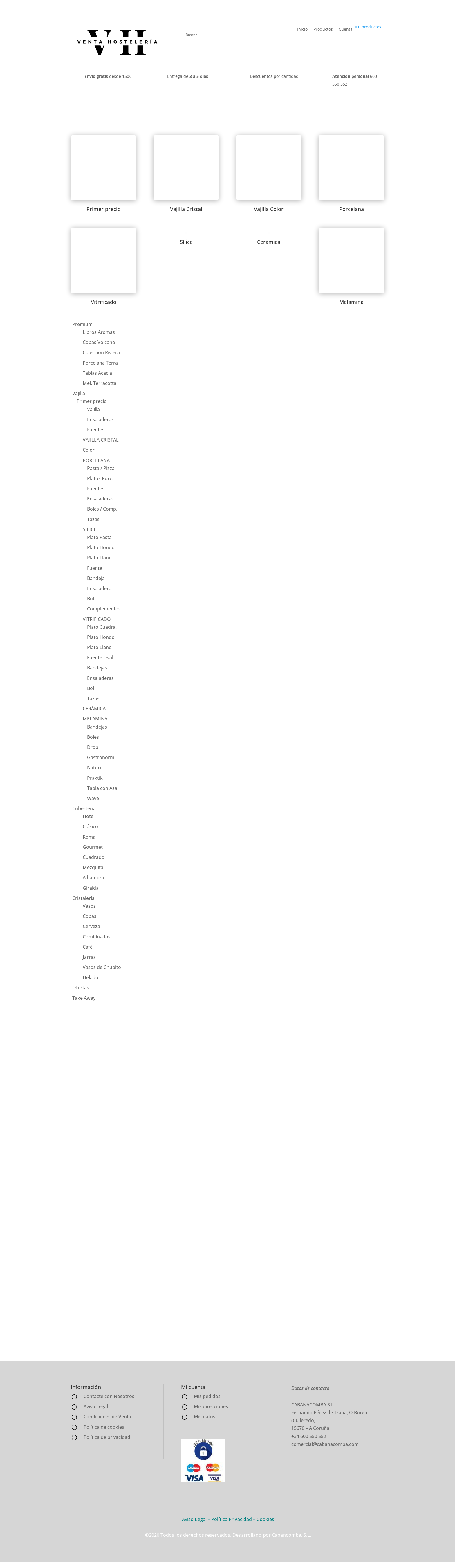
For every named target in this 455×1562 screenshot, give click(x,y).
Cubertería (84, 808)
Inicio (302, 29)
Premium (82, 324)
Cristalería (83, 898)
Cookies (265, 1519)
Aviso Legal (194, 1519)
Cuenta (346, 29)
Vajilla (78, 393)
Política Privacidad (231, 1519)
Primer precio (92, 401)
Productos (323, 29)
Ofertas (80, 987)
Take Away (83, 998)
